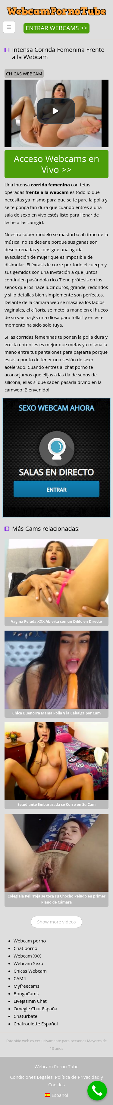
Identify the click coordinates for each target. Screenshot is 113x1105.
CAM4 (20, 978)
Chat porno (25, 948)
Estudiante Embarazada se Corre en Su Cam (56, 804)
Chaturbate (25, 1016)
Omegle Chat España (35, 1008)
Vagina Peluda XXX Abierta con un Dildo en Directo (56, 621)
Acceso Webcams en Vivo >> (56, 164)
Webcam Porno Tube (56, 1066)
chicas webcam (24, 74)
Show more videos (56, 922)
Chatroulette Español (36, 1024)
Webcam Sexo (28, 963)
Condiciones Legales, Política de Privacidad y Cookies (56, 1081)
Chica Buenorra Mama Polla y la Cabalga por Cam (56, 713)
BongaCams (26, 993)
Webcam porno (30, 941)
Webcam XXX (27, 956)
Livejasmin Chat (30, 1001)
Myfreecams (26, 986)
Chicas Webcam (30, 971)
